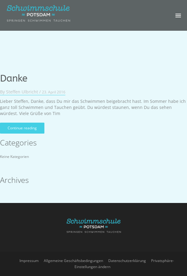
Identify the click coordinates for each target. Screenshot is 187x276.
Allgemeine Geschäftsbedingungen (73, 260)
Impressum (29, 260)
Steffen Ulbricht (22, 89)
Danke (13, 76)
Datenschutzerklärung (127, 260)
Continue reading (22, 125)
